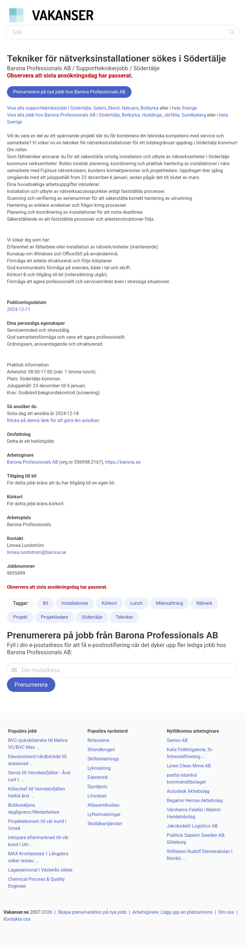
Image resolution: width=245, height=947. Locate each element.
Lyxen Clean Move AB (189, 766)
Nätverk (204, 603)
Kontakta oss (16, 919)
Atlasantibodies (103, 805)
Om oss (226, 912)
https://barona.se (122, 462)
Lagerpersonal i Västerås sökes (40, 870)
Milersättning (169, 603)
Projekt (20, 617)
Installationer (74, 603)
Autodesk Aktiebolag (188, 791)
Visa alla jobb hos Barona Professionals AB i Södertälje (63, 115)
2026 (47, 912)
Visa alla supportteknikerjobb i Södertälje (49, 108)
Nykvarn (130, 108)
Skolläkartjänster (104, 823)
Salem (99, 108)
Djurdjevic (97, 786)
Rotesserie (98, 740)
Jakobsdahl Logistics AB (192, 826)
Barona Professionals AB (32, 462)
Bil (45, 603)
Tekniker (124, 617)
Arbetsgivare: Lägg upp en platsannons (172, 912)
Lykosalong (99, 768)
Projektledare (54, 617)
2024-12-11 (18, 309)
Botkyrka (149, 108)
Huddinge (152, 115)
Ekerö (114, 108)
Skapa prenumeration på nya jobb (92, 912)
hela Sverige (184, 108)
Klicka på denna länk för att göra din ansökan (53, 420)
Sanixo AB (177, 740)
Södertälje (91, 617)
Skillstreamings (103, 759)
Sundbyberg (194, 115)
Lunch (136, 603)
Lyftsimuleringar (104, 814)
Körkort (109, 603)
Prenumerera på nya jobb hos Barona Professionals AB (69, 92)
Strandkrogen (101, 749)
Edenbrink (97, 777)
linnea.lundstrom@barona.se (36, 552)
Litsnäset (97, 796)
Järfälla (172, 115)
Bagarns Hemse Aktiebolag (195, 800)
